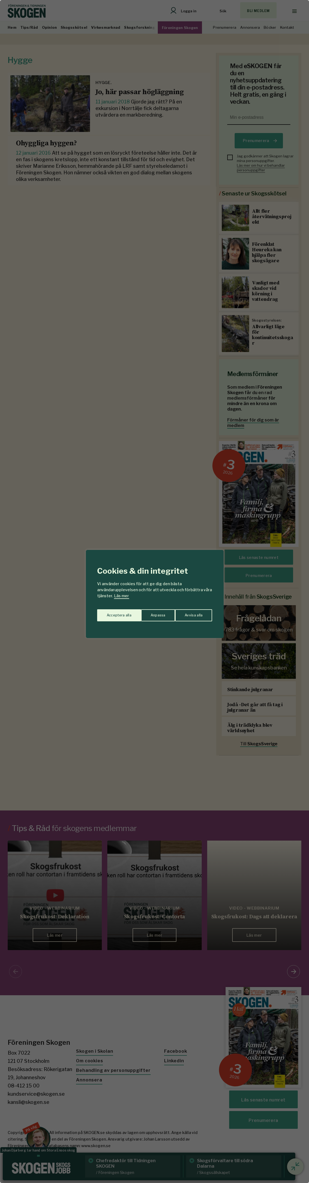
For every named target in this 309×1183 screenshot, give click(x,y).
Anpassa (113, 613)
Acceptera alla (190, 613)
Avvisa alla (148, 613)
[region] (154, 591)
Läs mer (121, 595)
